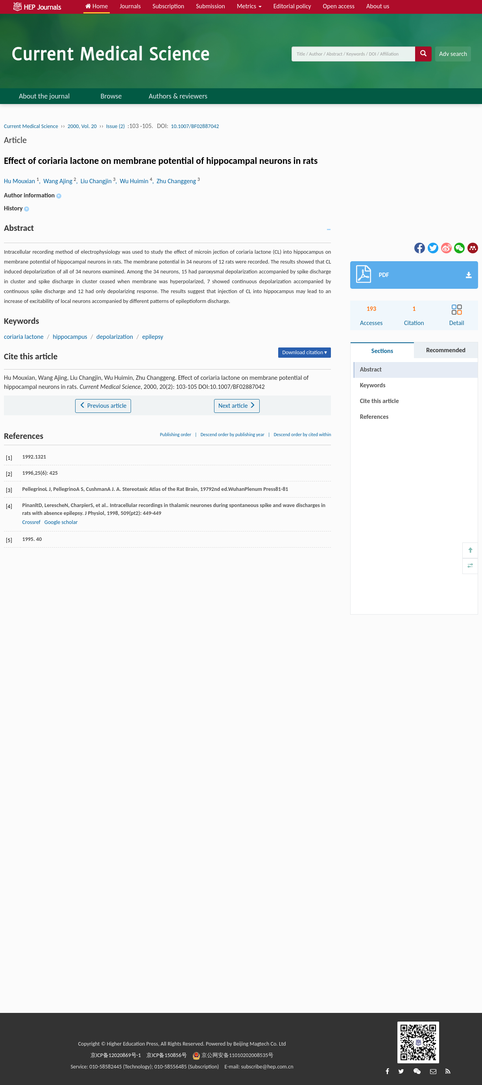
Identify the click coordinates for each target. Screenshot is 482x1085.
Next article (236, 405)
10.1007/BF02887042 (195, 126)
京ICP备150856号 (166, 1055)
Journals (130, 6)
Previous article (102, 405)
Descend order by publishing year (232, 434)
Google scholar (61, 522)
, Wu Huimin (132, 181)
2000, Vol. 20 (82, 126)
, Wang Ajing (56, 181)
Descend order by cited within (302, 434)
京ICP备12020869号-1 (115, 1055)
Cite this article (379, 401)
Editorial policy (292, 6)
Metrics (249, 6)
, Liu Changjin (94, 181)
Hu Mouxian (20, 181)
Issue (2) (115, 126)
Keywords (373, 385)
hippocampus (70, 336)
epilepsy (152, 336)
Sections (382, 351)
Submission (210, 6)
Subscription (168, 6)
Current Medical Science (31, 126)
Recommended (445, 350)
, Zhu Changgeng (175, 181)
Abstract (371, 369)
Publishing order (175, 434)
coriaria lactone (24, 336)
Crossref (31, 522)
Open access (339, 6)
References (374, 416)
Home (96, 6)
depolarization (114, 336)
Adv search (453, 54)
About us (377, 6)
